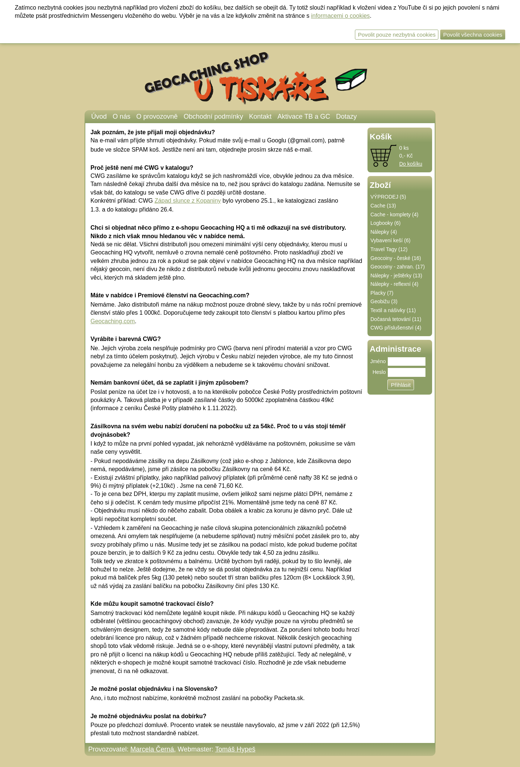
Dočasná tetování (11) (395, 319)
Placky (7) (381, 293)
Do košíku (410, 164)
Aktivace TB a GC (303, 116)
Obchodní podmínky (213, 116)
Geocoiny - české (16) (395, 258)
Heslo (379, 372)
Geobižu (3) (383, 301)
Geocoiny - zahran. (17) (397, 267)
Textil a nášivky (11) (393, 310)
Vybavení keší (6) (390, 240)
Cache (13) (383, 206)
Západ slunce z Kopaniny (187, 200)
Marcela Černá (152, 749)
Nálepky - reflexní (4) (394, 284)
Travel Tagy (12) (388, 249)
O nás (121, 116)
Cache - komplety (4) (394, 214)
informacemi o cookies (340, 16)
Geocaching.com (112, 321)
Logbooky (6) (385, 223)
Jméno (378, 361)
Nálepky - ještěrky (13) (396, 275)
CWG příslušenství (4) (395, 328)
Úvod (99, 116)
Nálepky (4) (383, 232)
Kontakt (260, 116)
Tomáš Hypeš (235, 749)
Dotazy (346, 116)
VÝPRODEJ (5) (388, 197)
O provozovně (157, 116)
